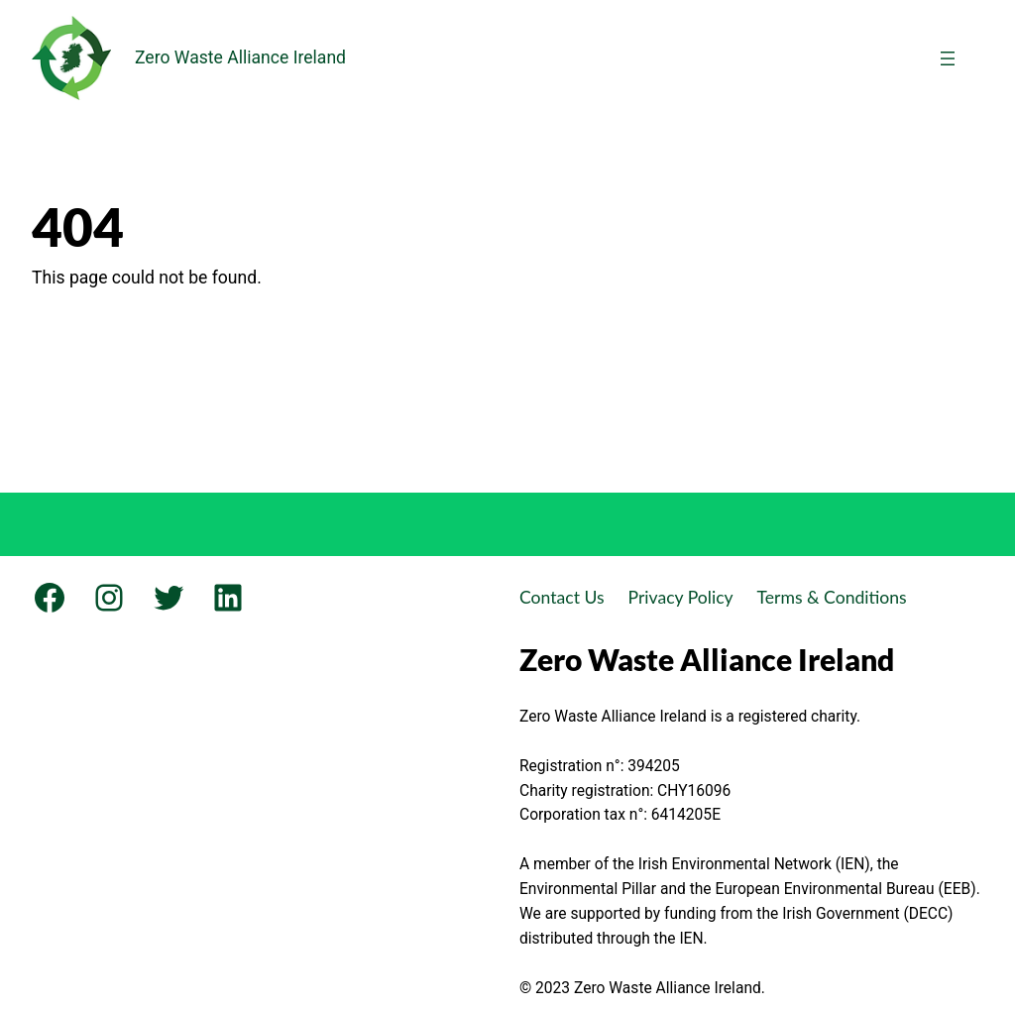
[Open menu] (947, 58)
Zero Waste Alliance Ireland (240, 57)
